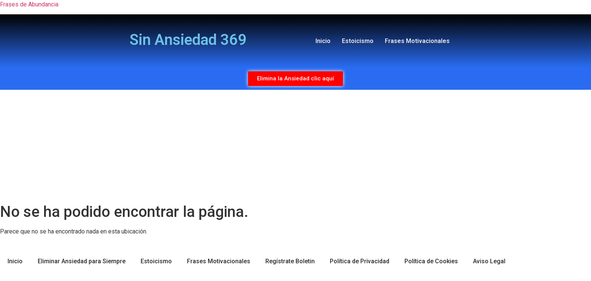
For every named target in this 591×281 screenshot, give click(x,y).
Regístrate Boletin (290, 261)
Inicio (323, 41)
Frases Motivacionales (417, 41)
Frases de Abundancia (29, 4)
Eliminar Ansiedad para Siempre (82, 261)
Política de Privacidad (359, 261)
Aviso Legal (489, 261)
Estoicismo (358, 41)
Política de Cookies (431, 261)
